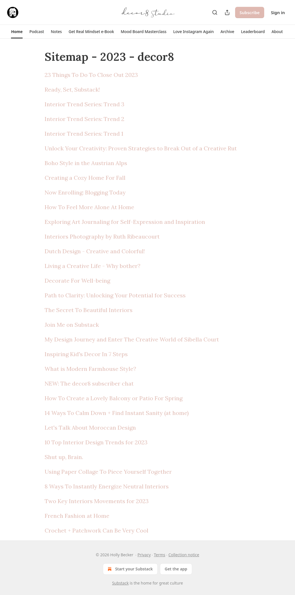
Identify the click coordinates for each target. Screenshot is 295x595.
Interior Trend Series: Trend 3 (84, 104)
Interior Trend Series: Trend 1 (84, 133)
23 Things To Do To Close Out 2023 (91, 74)
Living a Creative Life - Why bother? (92, 265)
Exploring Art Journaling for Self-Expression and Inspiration (125, 221)
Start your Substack (130, 569)
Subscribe (250, 12)
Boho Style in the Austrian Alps (86, 162)
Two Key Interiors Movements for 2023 (97, 501)
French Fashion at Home (77, 515)
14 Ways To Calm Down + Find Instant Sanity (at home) (117, 412)
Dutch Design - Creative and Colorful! (95, 251)
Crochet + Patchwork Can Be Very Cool (96, 530)
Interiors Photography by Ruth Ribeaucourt (102, 236)
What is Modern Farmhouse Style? (90, 368)
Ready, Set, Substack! (72, 89)
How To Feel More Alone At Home (89, 207)
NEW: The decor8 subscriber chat (89, 383)
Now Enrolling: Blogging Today (85, 192)
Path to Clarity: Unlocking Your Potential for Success (115, 295)
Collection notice (183, 554)
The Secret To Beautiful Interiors (89, 309)
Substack (120, 583)
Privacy (144, 554)
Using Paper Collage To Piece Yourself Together (108, 471)
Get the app (176, 569)
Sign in (278, 12)
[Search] (214, 12)
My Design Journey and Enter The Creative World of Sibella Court (132, 339)
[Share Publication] (227, 12)
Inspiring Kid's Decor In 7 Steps (86, 354)
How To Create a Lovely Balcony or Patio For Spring (114, 398)
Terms (159, 554)
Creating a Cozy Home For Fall (85, 177)
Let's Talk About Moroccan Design (90, 427)
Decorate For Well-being (77, 280)
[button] (17, 31)
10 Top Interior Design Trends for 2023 (96, 442)
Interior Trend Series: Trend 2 (84, 118)
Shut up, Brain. (64, 456)
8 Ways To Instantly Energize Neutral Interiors (107, 486)
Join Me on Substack (72, 324)
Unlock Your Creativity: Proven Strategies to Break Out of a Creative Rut (141, 148)
